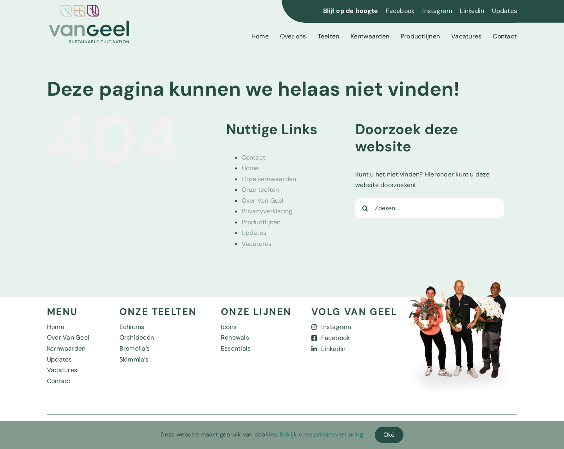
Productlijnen (261, 222)
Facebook (400, 11)
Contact (254, 157)
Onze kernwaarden (269, 179)
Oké (389, 435)
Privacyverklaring (267, 211)
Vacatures (257, 244)
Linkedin (472, 11)
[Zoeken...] (429, 208)
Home (250, 168)
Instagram (437, 11)
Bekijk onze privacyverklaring (321, 434)
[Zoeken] (365, 208)
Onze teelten (260, 189)
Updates (504, 11)
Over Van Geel (263, 200)
